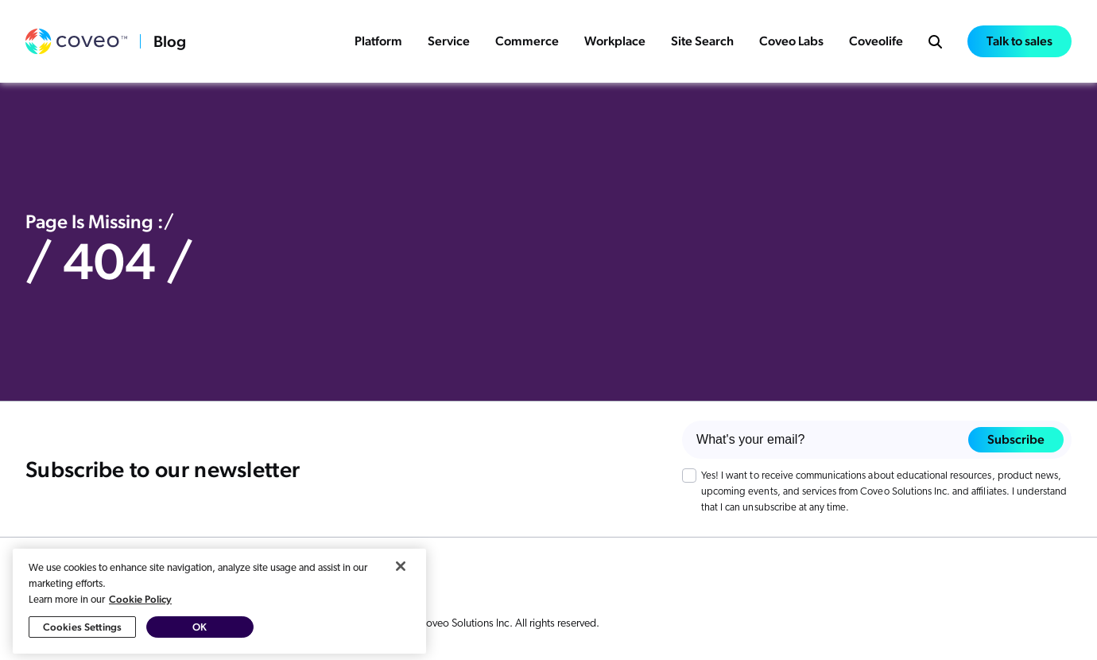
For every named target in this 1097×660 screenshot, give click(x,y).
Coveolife (876, 41)
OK (199, 635)
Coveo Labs (791, 41)
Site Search (702, 41)
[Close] (400, 574)
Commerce (527, 41)
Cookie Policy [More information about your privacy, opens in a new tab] (140, 607)
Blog (169, 41)
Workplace (614, 41)
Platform (378, 41)
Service (449, 41)
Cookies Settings (82, 635)
